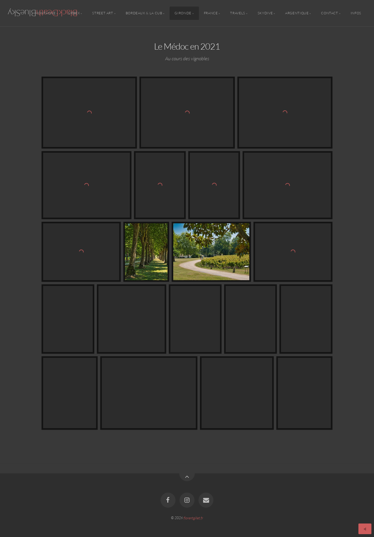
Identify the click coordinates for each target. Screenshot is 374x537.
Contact (329, 13)
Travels (237, 13)
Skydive (265, 13)
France (211, 13)
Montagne (45, 13)
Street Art (102, 13)
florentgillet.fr (193, 517)
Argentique (297, 13)
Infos (356, 13)
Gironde (183, 13)
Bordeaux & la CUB (144, 13)
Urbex (74, 13)
